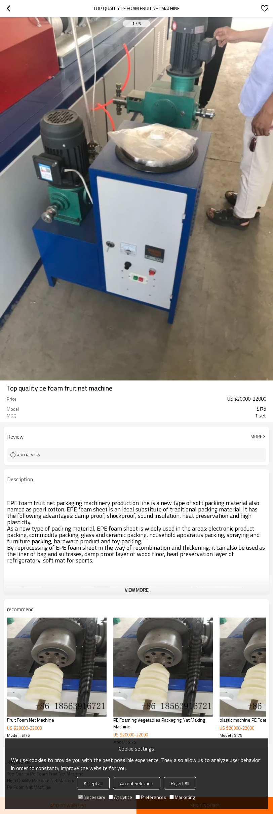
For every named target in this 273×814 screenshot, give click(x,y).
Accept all (93, 783)
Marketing (182, 797)
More (256, 436)
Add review (28, 455)
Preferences (150, 797)
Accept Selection (136, 783)
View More (136, 589)
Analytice (120, 797)
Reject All (180, 783)
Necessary (91, 797)
